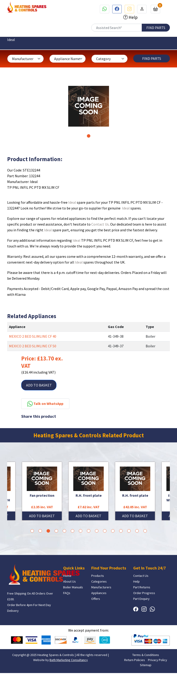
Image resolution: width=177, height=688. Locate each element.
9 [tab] (96, 531)
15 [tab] (145, 531)
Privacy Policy (157, 660)
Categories (99, 581)
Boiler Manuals (73, 587)
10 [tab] (104, 531)
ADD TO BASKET (39, 385)
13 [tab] (129, 531)
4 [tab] (56, 531)
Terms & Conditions (145, 655)
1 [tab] (88, 136)
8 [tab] (88, 531)
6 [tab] (72, 531)
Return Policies (134, 660)
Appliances (98, 593)
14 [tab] (137, 531)
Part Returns (141, 587)
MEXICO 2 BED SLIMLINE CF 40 (32, 336)
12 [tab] (121, 531)
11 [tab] (113, 531)
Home (67, 576)
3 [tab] (48, 531)
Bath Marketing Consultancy (69, 660)
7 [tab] (80, 531)
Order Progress (144, 593)
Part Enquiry (141, 599)
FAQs (66, 593)
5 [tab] (64, 531)
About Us (69, 581)
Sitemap (145, 665)
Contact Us (100, 224)
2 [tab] (40, 531)
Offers (95, 599)
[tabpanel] (88, 106)
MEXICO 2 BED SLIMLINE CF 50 (32, 346)
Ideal (72, 202)
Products (97, 576)
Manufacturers (101, 587)
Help (133, 17)
